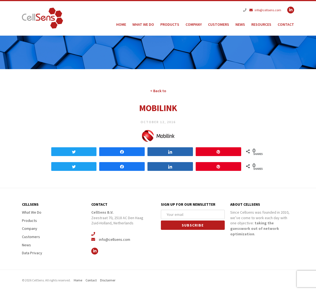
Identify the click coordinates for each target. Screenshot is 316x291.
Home (121, 24)
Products (169, 24)
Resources (261, 24)
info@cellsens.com (265, 10)
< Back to (158, 90)
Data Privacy (32, 252)
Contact (286, 24)
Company (194, 24)
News (240, 24)
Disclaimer (107, 280)
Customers (218, 24)
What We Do (143, 24)
